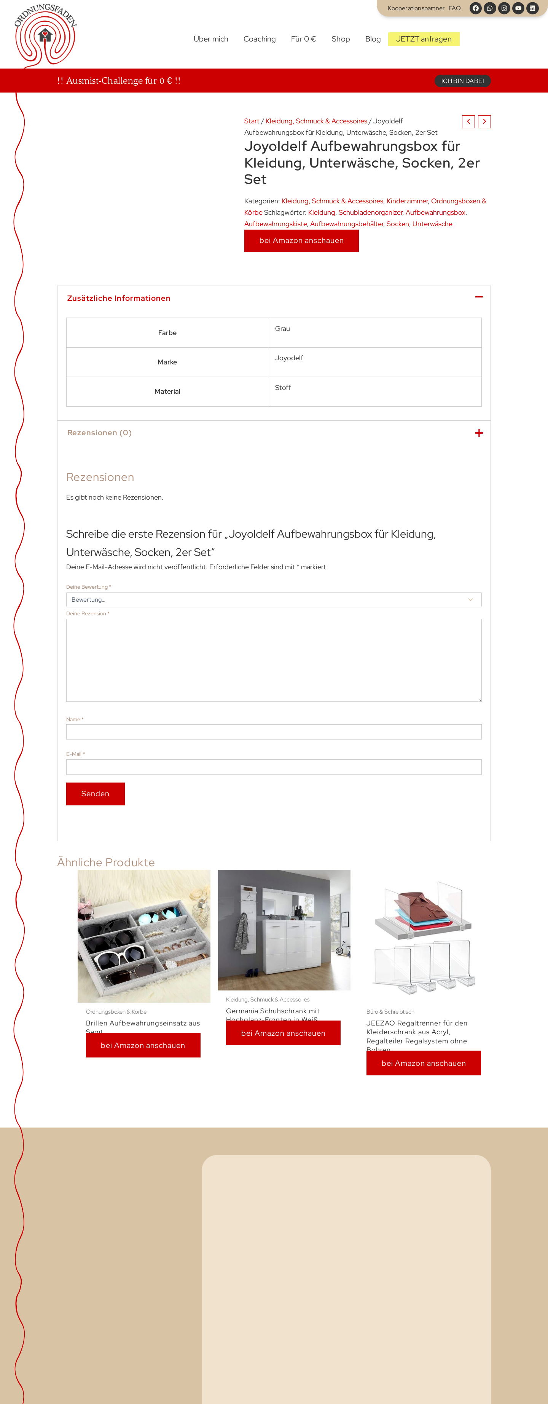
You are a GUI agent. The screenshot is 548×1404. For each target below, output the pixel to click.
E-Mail (75, 754)
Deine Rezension (88, 613)
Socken (398, 223)
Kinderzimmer (407, 200)
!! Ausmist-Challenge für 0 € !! (119, 80)
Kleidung (321, 212)
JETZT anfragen (424, 39)
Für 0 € (304, 39)
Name (75, 719)
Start (178, 39)
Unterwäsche (432, 223)
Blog (373, 39)
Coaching (260, 39)
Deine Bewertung (88, 586)
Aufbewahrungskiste (275, 223)
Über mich (211, 39)
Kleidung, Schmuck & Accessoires (316, 121)
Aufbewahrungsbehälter (346, 223)
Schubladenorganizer (370, 212)
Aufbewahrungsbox (435, 212)
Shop (341, 39)
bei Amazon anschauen (302, 240)
